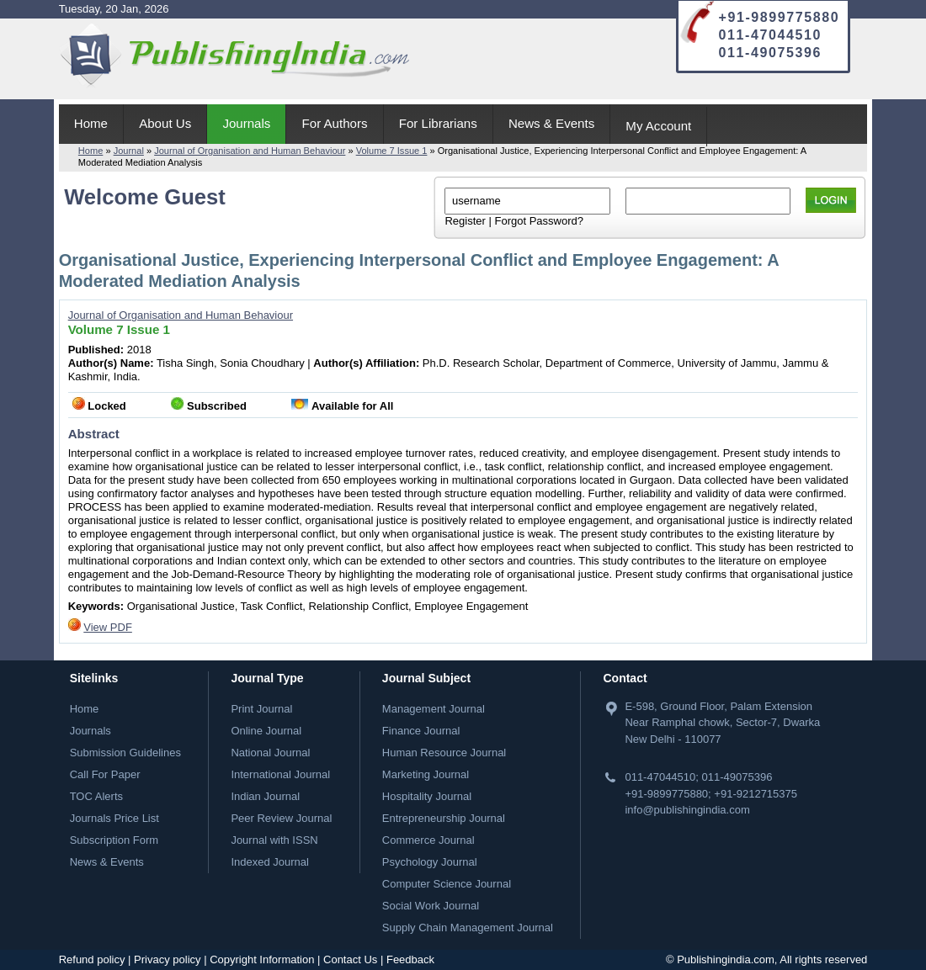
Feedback (410, 959)
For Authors (335, 123)
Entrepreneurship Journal (443, 818)
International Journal (280, 774)
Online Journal (266, 730)
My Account (658, 126)
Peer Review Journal (281, 818)
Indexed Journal (270, 862)
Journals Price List (114, 818)
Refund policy (92, 959)
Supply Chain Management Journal (467, 927)
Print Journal (261, 708)
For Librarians (438, 123)
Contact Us (350, 959)
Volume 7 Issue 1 (392, 151)
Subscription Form (114, 840)
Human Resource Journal (444, 752)
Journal (129, 151)
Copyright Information (262, 959)
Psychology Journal (429, 862)
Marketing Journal (425, 774)
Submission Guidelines (125, 752)
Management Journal (433, 708)
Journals (246, 123)
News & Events (551, 123)
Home (91, 123)
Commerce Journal (428, 840)
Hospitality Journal (426, 796)
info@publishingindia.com (687, 809)
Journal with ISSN (274, 840)
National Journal (270, 752)
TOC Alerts (96, 796)
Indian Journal (265, 796)
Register (464, 221)
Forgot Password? (538, 221)
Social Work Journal (430, 905)
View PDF (107, 627)
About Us (165, 123)
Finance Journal (421, 730)
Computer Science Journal (446, 883)
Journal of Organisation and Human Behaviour (249, 151)
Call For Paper (105, 774)
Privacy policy (167, 959)
